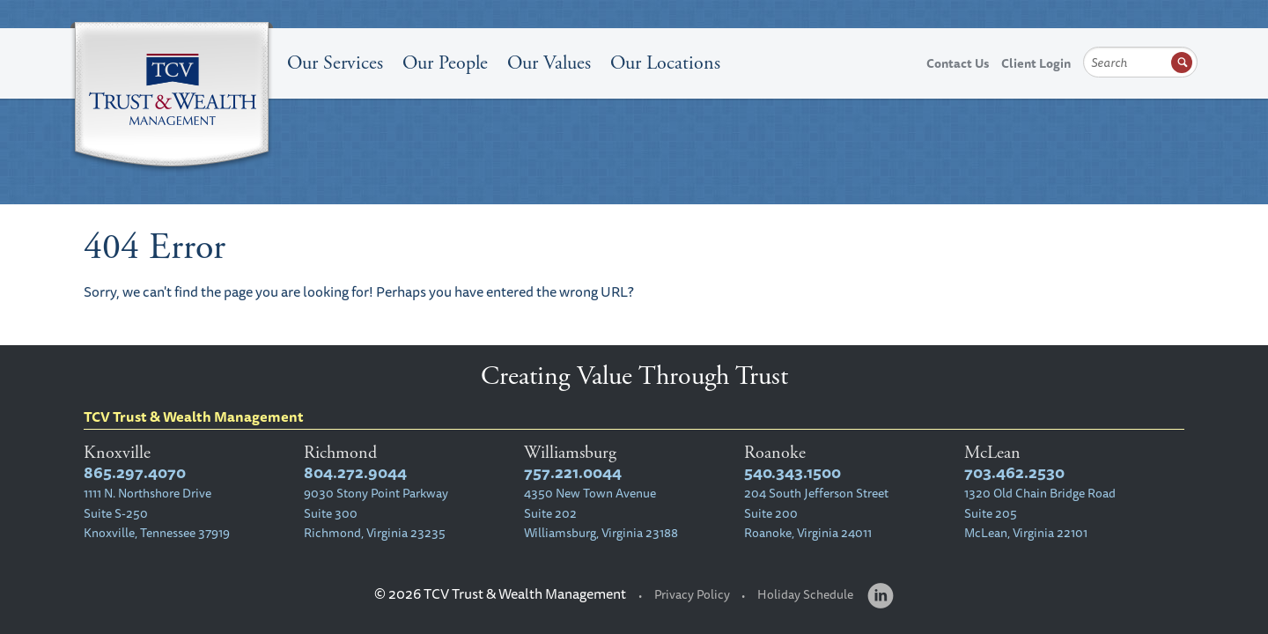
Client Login (1036, 63)
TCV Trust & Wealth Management (171, 98)
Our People (445, 63)
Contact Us (957, 63)
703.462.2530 (1014, 472)
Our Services (335, 63)
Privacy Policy (692, 594)
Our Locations (665, 63)
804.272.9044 (355, 472)
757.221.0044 (573, 472)
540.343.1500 (792, 472)
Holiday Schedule (805, 594)
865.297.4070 (135, 472)
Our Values (549, 63)
